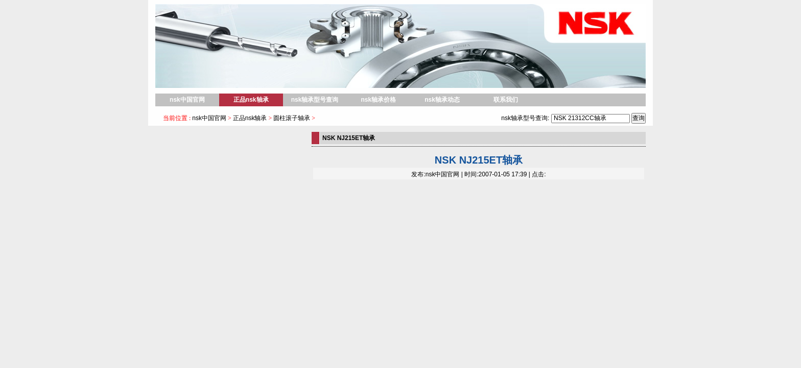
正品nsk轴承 (251, 99)
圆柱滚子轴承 (291, 118)
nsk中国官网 (187, 99)
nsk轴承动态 (442, 99)
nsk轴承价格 (378, 99)
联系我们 (505, 99)
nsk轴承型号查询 (315, 99)
